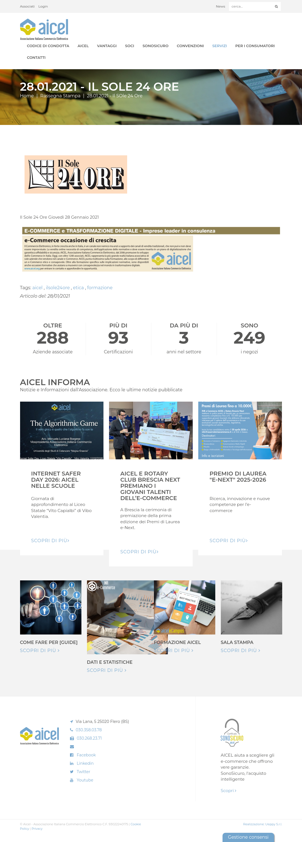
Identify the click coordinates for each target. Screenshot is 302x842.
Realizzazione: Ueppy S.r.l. (262, 824)
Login (43, 6)
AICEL (83, 46)
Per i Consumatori (255, 46)
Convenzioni (190, 46)
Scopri (228, 790)
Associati (27, 6)
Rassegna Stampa (60, 95)
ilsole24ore (58, 287)
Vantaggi (107, 46)
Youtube (85, 780)
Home (27, 95)
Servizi (219, 46)
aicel (38, 287)
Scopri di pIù (50, 540)
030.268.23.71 (89, 738)
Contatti (36, 57)
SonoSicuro (155, 46)
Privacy (37, 829)
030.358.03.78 (89, 729)
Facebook (86, 754)
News (220, 6)
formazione (100, 287)
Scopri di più (40, 650)
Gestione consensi (248, 837)
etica (79, 287)
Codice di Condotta (48, 46)
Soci (129, 46)
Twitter (83, 771)
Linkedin (85, 763)
